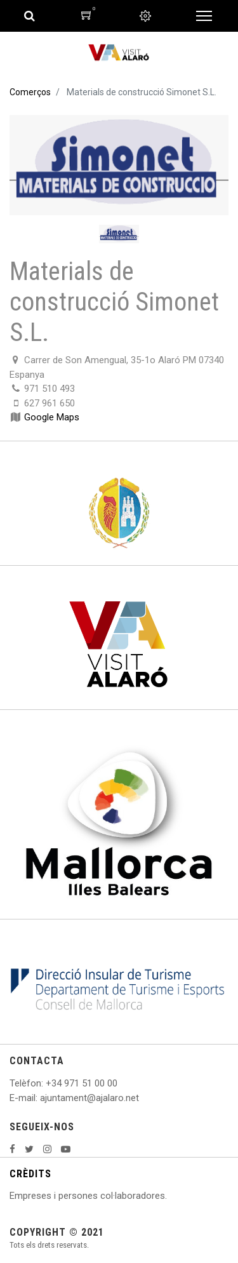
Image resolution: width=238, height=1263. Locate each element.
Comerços (30, 92)
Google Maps (51, 417)
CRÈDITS (30, 1174)
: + (46, 1083)
